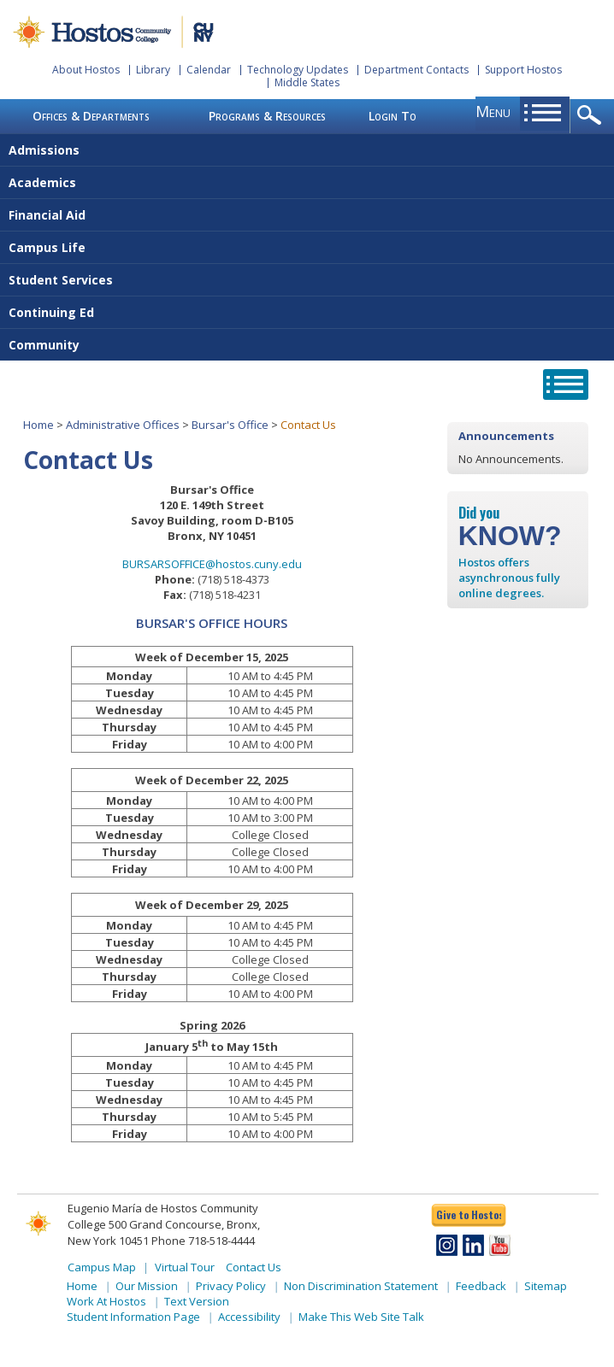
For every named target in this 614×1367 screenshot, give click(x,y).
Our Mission (146, 1286)
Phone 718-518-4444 (203, 1240)
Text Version (196, 1301)
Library (153, 69)
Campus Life (47, 247)
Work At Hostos (106, 1301)
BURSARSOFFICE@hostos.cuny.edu (212, 564)
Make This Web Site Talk (361, 1316)
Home (38, 424)
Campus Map (102, 1267)
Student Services (61, 280)
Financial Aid (47, 215)
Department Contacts (416, 69)
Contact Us (253, 1267)
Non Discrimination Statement (361, 1286)
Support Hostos (523, 69)
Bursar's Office (230, 424)
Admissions (44, 150)
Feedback (481, 1286)
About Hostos (86, 69)
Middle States (307, 82)
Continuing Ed (51, 312)
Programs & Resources (267, 116)
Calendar (208, 69)
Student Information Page (133, 1316)
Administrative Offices (123, 424)
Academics (42, 182)
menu (493, 111)
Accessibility (249, 1316)
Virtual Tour (185, 1267)
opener (592, 116)
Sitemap (545, 1286)
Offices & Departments (91, 116)
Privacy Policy (231, 1286)
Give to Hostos (468, 1214)
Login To (392, 116)
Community (44, 345)
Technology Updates (297, 69)
